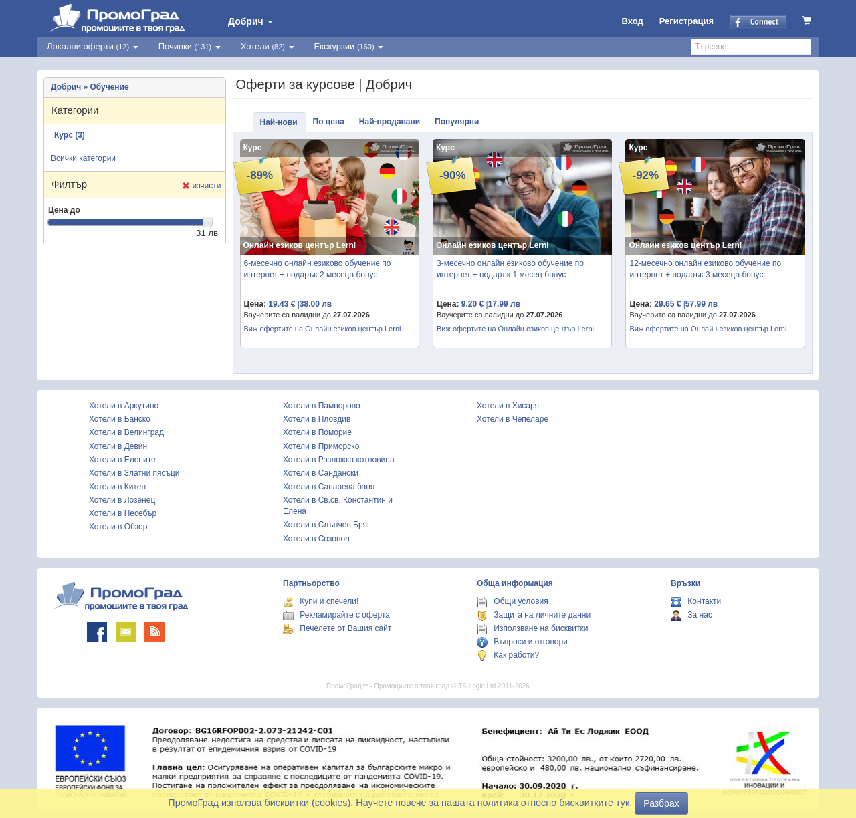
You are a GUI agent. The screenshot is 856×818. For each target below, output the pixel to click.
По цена (328, 121)
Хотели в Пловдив (316, 419)
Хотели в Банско (119, 419)
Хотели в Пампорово (321, 405)
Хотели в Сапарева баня (328, 486)
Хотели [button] (267, 46)
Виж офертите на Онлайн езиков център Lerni (322, 329)
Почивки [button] (189, 46)
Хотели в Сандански (320, 473)
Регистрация (686, 21)
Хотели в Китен (117, 486)
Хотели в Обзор (118, 526)
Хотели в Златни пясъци (134, 473)
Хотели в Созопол (316, 538)
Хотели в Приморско (321, 446)
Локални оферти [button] (92, 46)
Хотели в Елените (122, 459)
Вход (632, 21)
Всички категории (83, 158)
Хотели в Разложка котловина (339, 459)
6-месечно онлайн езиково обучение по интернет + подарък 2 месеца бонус (317, 269)
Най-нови (279, 122)
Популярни (457, 121)
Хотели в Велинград (126, 432)
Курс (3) (69, 135)
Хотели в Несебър (122, 513)
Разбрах (661, 803)
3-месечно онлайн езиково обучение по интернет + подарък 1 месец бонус (510, 269)
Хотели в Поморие (317, 432)
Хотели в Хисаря (508, 405)
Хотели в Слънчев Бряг (326, 524)
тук (622, 802)
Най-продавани (389, 121)
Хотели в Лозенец (122, 500)
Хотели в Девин (118, 446)
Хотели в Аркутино (123, 405)
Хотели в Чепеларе (512, 419)
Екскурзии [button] (349, 46)
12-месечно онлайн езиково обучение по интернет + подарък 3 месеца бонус (705, 269)
